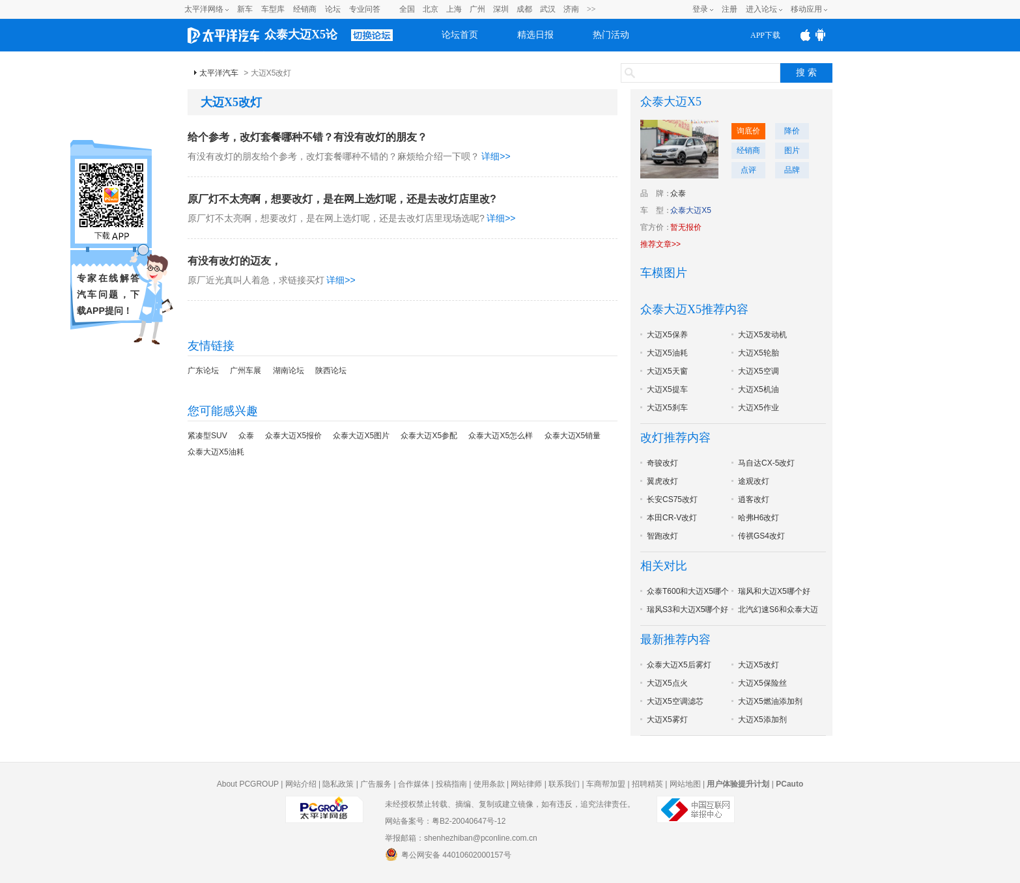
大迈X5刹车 (667, 407)
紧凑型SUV (207, 435)
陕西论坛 (331, 370)
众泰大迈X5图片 (361, 435)
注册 (729, 9)
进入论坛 (761, 9)
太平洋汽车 (218, 72)
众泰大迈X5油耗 (216, 451)
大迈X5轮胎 (758, 352)
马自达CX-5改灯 (766, 463)
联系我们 (564, 784)
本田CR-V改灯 (672, 517)
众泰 (246, 435)
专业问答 (364, 9)
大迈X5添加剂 (762, 719)
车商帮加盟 (605, 784)
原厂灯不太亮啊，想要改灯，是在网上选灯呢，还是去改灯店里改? (342, 198)
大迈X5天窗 (667, 371)
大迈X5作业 (758, 407)
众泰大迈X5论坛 (300, 39)
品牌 (792, 170)
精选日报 (535, 35)
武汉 (548, 9)
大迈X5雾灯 (667, 719)
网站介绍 (301, 784)
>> (591, 9)
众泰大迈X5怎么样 (500, 435)
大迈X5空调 (758, 371)
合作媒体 (413, 784)
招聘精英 (647, 784)
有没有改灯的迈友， (234, 260)
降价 (792, 130)
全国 (407, 9)
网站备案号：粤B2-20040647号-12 (445, 821)
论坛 (333, 9)
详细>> (495, 156)
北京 (430, 9)
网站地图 (685, 784)
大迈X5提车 (667, 389)
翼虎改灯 (662, 481)
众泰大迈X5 (670, 101)
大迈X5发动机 (762, 334)
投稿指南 (451, 784)
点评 (748, 170)
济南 (571, 9)
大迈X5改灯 (758, 664)
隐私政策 (338, 784)
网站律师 (526, 784)
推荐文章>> (660, 244)
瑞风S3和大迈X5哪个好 (687, 609)
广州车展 (245, 370)
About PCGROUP (248, 784)
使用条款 (489, 784)
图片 (792, 150)
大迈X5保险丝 (762, 683)
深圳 (501, 9)
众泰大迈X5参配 (429, 435)
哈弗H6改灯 (758, 517)
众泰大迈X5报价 (293, 435)
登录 (700, 9)
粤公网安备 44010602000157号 (448, 854)
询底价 (748, 130)
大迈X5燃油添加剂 (770, 701)
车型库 (273, 9)
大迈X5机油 (758, 389)
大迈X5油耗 (667, 352)
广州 (477, 9)
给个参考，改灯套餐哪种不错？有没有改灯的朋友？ (307, 137)
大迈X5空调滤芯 (675, 701)
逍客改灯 (753, 499)
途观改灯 (753, 481)
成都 (524, 9)
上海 (454, 9)
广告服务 (375, 784)
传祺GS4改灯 (761, 535)
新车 (245, 9)
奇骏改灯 (662, 463)
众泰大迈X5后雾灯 (679, 664)
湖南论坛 (288, 370)
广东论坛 (203, 370)
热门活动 (611, 35)
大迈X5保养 (667, 334)
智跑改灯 (662, 535)
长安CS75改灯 (672, 499)
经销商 (305, 9)
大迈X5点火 (667, 683)
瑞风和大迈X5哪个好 (774, 591)
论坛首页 (460, 35)
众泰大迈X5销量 (573, 435)
